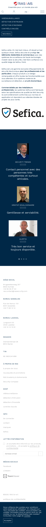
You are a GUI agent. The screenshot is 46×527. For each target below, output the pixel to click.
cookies (27, 516)
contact (6, 423)
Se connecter (8, 418)
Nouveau (7, 34)
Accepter (7, 520)
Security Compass (10, 382)
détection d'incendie (11, 402)
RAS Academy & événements (15, 377)
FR (26, 12)
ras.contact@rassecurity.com (15, 291)
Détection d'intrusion (12, 22)
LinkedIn (6, 471)
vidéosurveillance (10, 393)
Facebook (7, 466)
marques (7, 427)
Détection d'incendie (12, 25)
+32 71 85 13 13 (9, 308)
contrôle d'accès (10, 407)
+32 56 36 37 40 (9, 289)
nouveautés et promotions (14, 373)
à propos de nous (10, 368)
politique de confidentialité (14, 499)
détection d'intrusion (11, 398)
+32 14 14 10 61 (9, 327)
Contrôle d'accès (10, 29)
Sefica (5, 432)
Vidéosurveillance (11, 18)
